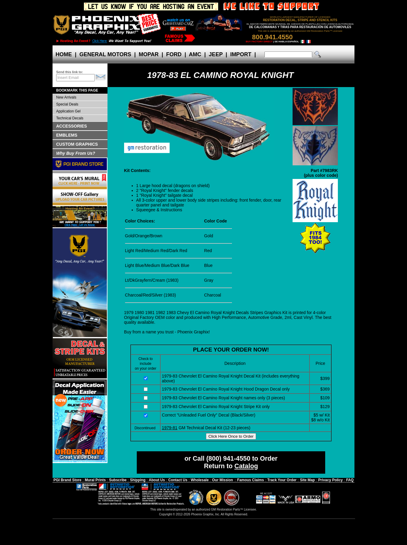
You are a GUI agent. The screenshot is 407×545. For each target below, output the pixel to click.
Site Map (307, 480)
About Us (157, 480)
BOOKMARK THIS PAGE (77, 90)
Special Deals (67, 104)
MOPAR (149, 54)
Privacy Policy (330, 480)
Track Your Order (281, 480)
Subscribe (118, 480)
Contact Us (177, 480)
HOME (64, 54)
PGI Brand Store (67, 480)
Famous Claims (250, 480)
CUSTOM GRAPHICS (77, 144)
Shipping (137, 480)
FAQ (350, 480)
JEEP (216, 54)
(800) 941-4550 (228, 458)
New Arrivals (66, 97)
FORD (173, 54)
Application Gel (68, 111)
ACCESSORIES (71, 126)
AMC (195, 54)
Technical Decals (69, 118)
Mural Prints (95, 480)
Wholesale (200, 480)
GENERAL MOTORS (105, 54)
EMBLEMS (66, 135)
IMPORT (240, 54)
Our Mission (222, 480)
